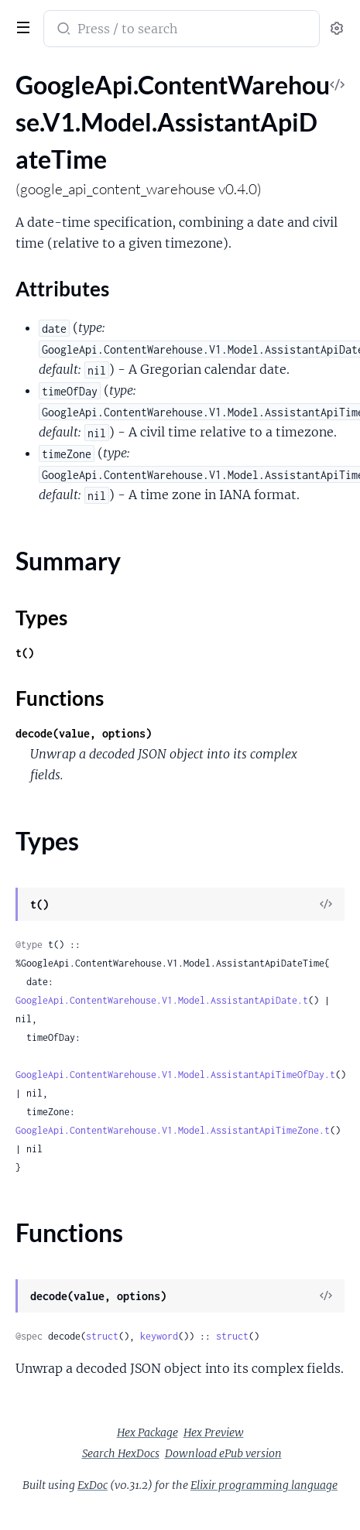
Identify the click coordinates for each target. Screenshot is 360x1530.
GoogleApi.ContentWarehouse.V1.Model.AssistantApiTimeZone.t (172, 1130)
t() (24, 652)
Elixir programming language (264, 1485)
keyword (159, 1336)
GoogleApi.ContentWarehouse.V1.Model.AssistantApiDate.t (161, 1000)
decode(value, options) (83, 733)
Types (41, 617)
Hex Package (147, 1432)
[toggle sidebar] (20, 25)
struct (102, 1336)
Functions (59, 698)
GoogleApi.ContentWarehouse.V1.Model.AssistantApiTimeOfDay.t (175, 1074)
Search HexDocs (120, 1453)
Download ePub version (223, 1453)
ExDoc (92, 1485)
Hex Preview (213, 1432)
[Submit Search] (62, 30)
